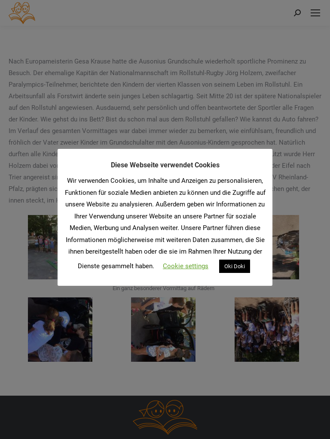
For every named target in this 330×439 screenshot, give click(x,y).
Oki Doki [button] (234, 266)
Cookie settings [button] (185, 266)
